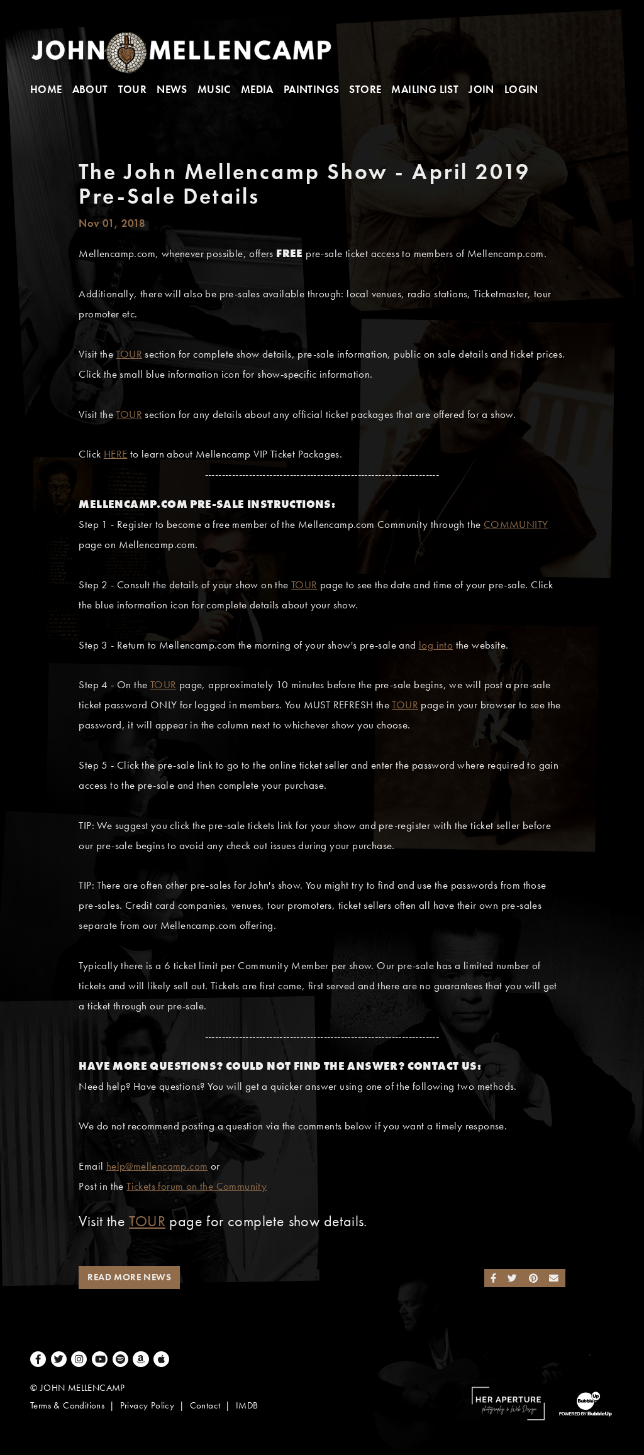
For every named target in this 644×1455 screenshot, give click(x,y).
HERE (116, 454)
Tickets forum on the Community (196, 1186)
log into (436, 645)
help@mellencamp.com (157, 1166)
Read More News (129, 1277)
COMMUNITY (516, 524)
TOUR (129, 354)
